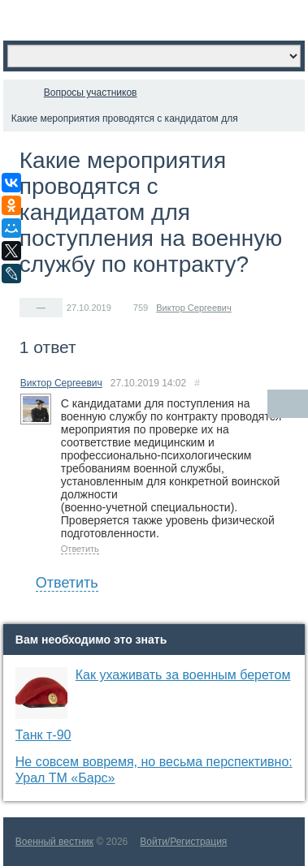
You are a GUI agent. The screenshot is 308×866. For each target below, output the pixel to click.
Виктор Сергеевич (194, 307)
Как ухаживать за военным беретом (183, 675)
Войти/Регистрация (183, 841)
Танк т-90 (43, 735)
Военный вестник (54, 841)
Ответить (80, 549)
